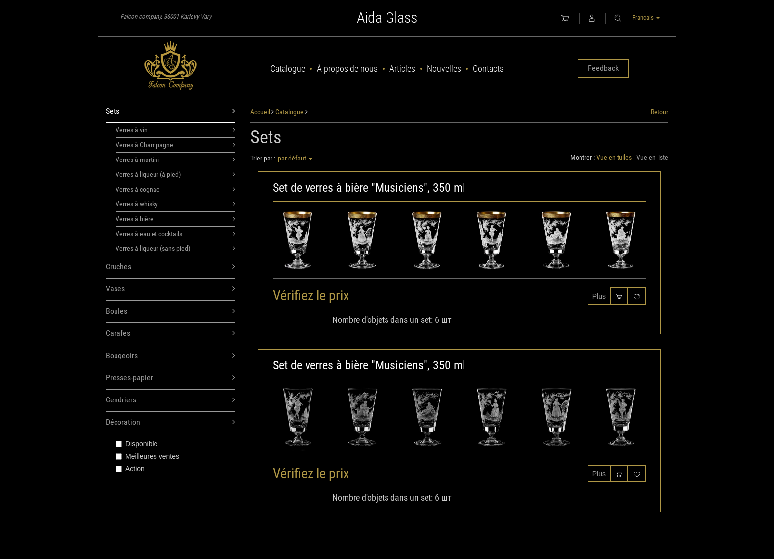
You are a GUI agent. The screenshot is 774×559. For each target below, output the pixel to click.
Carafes (170, 333)
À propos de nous (347, 68)
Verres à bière (175, 219)
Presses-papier (170, 378)
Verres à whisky (175, 204)
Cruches (170, 267)
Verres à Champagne (175, 145)
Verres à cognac (175, 189)
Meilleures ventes (147, 456)
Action (130, 469)
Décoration (170, 422)
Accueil (260, 112)
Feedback (603, 68)
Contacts (488, 68)
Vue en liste (652, 157)
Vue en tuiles (614, 157)
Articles (402, 68)
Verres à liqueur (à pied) (175, 174)
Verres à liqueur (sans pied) (175, 248)
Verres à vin (175, 130)
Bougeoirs (170, 355)
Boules (170, 311)
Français (646, 17)
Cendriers (170, 400)
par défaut (295, 158)
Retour (659, 112)
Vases (170, 289)
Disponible (136, 444)
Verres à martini (175, 159)
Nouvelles (444, 68)
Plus (599, 296)
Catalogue (288, 68)
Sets (170, 111)
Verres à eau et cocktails (175, 234)
